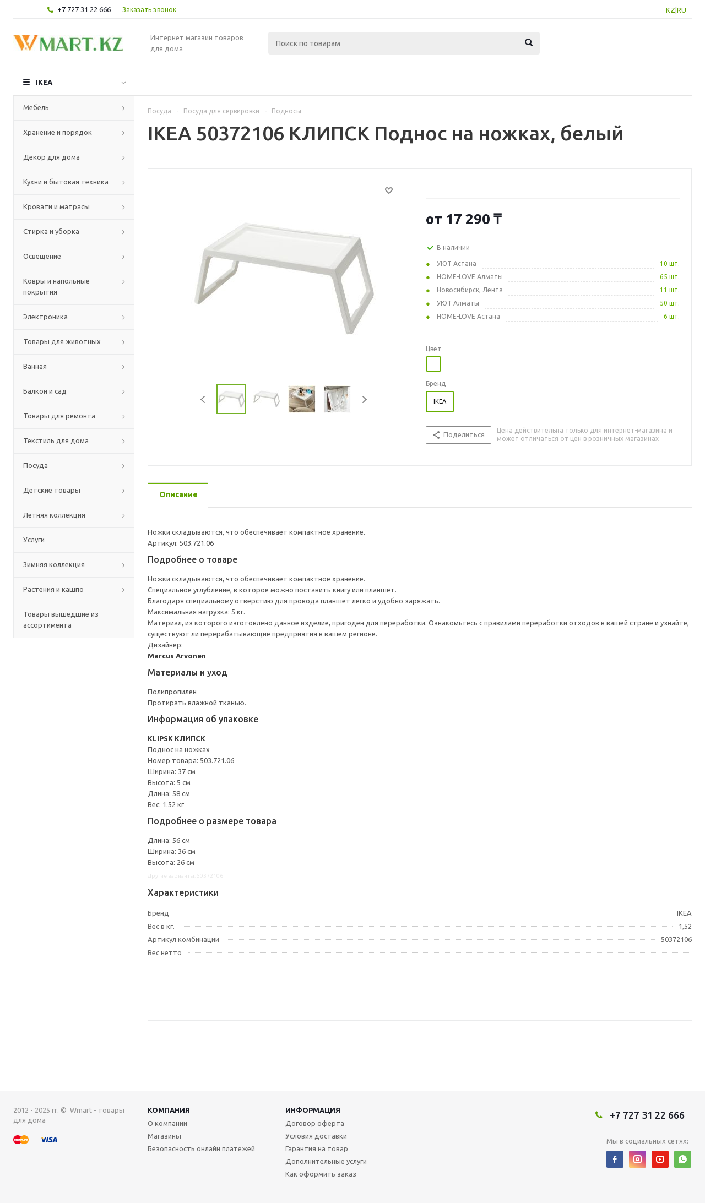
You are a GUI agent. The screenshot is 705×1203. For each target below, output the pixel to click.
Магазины (164, 1136)
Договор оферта (314, 1123)
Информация (312, 1110)
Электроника (45, 316)
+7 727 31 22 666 (84, 9)
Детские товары (51, 490)
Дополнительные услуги (326, 1161)
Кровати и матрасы (56, 206)
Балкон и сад (45, 391)
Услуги (34, 539)
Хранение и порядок (57, 132)
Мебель (36, 107)
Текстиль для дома (56, 440)
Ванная (35, 366)
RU (681, 10)
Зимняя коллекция (54, 564)
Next (364, 399)
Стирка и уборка (51, 231)
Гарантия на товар (316, 1148)
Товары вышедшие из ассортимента (61, 619)
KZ (670, 10)
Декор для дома (51, 157)
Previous (204, 399)
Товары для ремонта (59, 416)
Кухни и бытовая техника (66, 182)
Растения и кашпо (53, 589)
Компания (169, 1110)
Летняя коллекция (54, 515)
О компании (167, 1123)
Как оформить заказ (320, 1174)
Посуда (35, 465)
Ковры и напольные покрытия (56, 286)
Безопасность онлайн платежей (201, 1148)
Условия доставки (316, 1136)
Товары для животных (62, 341)
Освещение (42, 256)
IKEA (44, 82)
